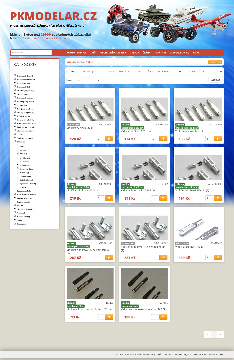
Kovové (80, 62)
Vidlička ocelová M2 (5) (80, 128)
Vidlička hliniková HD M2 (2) (83, 191)
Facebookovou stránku (50, 38)
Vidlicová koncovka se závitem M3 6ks (144, 310)
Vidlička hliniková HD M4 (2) (192, 191)
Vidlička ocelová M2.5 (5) (136, 131)
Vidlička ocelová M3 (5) (189, 131)
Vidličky (90, 62)
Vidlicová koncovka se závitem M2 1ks (89, 310)
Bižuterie (71, 62)
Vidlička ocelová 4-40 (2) (189, 247)
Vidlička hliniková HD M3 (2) (138, 191)
